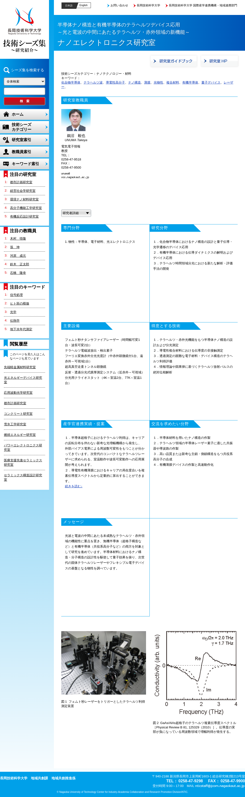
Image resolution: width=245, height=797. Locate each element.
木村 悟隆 (18, 238)
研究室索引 (21, 140)
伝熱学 (15, 320)
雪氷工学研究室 (15, 424)
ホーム (18, 114)
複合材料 (172, 82)
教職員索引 (21, 152)
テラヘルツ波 (93, 82)
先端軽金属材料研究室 (20, 367)
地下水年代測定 (21, 329)
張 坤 (15, 247)
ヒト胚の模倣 (19, 303)
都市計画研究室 (21, 182)
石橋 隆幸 (18, 273)
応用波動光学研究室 (18, 392)
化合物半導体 (70, 82)
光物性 (158, 82)
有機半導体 (190, 82)
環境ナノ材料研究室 (24, 199)
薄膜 (147, 82)
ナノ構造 (134, 82)
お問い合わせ (119, 5)
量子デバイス (210, 82)
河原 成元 (18, 255)
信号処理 (16, 295)
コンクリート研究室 (18, 414)
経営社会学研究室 (23, 191)
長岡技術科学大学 (148, 5)
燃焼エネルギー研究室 (20, 435)
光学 (13, 312)
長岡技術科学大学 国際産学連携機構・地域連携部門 (203, 5)
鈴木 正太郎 (19, 264)
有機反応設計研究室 (24, 216)
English (84, 5)
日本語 (69, 5)
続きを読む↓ (74, 486)
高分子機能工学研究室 (26, 208)
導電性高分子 (115, 82)
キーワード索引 (25, 164)
